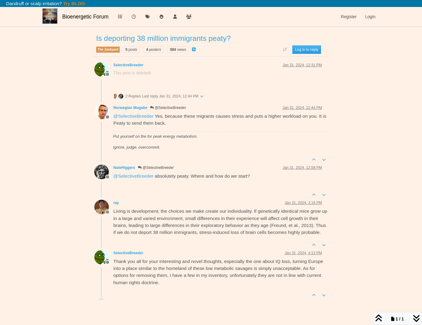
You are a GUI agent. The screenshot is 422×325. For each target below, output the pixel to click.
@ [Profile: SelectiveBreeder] (133, 116)
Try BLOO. (74, 3)
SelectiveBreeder (128, 65)
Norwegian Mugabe (130, 108)
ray (116, 203)
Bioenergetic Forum (85, 17)
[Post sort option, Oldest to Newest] (285, 49)
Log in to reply (306, 50)
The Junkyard (108, 49)
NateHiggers (124, 168)
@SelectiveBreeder (168, 108)
